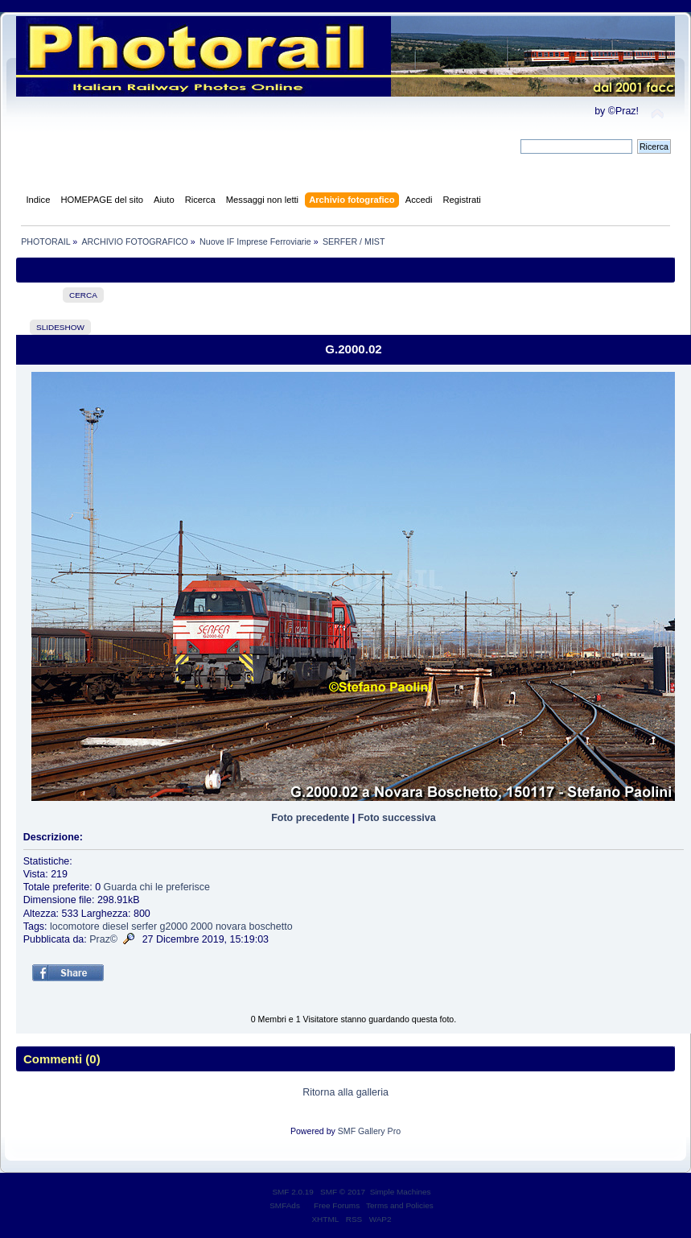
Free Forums (337, 1205)
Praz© (103, 939)
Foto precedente (310, 817)
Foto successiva (397, 817)
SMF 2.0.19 (293, 1191)
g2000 (174, 926)
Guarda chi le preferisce (157, 887)
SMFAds (284, 1205)
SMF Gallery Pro (369, 1131)
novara (231, 926)
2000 (202, 926)
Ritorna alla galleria (345, 1092)
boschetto (271, 926)
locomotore (75, 926)
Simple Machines (400, 1191)
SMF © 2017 (342, 1191)
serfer (144, 926)
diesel (115, 926)
